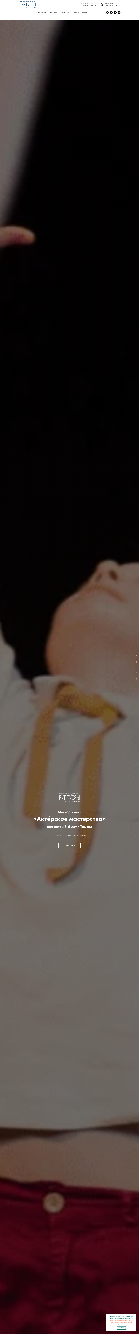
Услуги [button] (76, 12)
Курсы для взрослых (40, 12)
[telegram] (111, 12)
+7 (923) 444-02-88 (88, 3)
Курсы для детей (54, 12)
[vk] (107, 12)
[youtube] (115, 12)
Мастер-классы (66, 12)
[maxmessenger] (119, 12)
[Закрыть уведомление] (135, 1315)
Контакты (84, 12)
